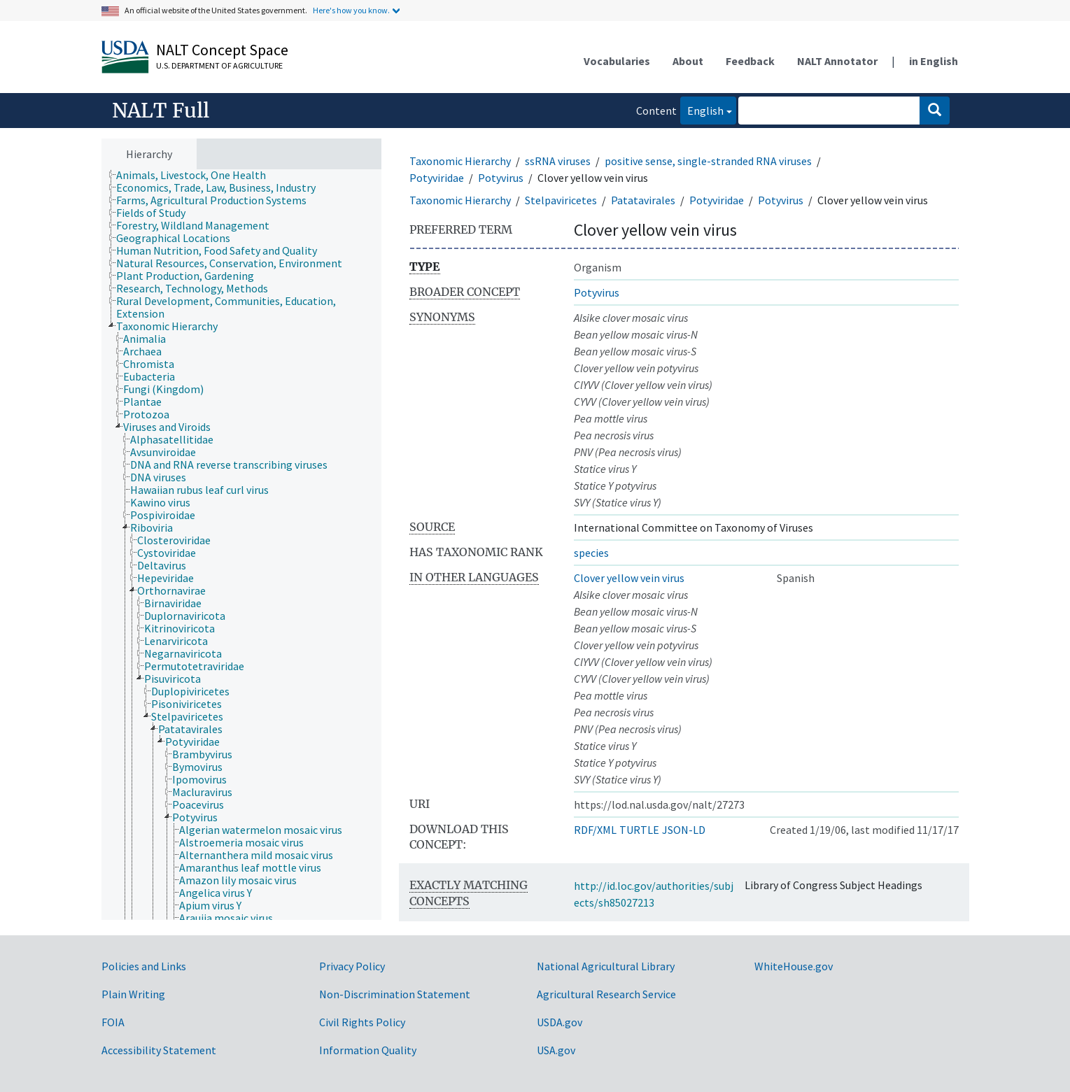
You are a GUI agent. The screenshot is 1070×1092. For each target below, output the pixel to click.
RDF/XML (595, 830)
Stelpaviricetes (561, 200)
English (702, 109)
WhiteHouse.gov (793, 966)
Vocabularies (617, 61)
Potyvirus (500, 178)
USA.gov (556, 1050)
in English (933, 61)
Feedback (750, 61)
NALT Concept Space (222, 49)
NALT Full (160, 110)
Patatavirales (643, 200)
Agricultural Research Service (606, 994)
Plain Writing (133, 994)
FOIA (113, 1022)
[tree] (241, 545)
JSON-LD (683, 830)
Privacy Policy (352, 966)
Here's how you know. (351, 10)
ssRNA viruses (558, 161)
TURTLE (639, 830)
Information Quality (367, 1050)
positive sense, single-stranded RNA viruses (708, 161)
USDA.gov (559, 1022)
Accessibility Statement (158, 1050)
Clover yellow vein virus (629, 578)
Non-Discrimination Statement (394, 994)
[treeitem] (197, 175)
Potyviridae (436, 178)
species (591, 553)
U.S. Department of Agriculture (219, 65)
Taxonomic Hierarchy (460, 161)
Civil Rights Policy (362, 1022)
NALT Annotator (837, 61)
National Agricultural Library (606, 966)
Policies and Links (143, 966)
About (688, 61)
